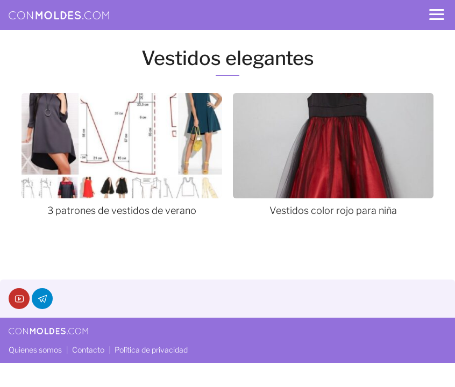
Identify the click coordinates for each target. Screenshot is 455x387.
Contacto (88, 349)
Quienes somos (35, 349)
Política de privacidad (151, 349)
